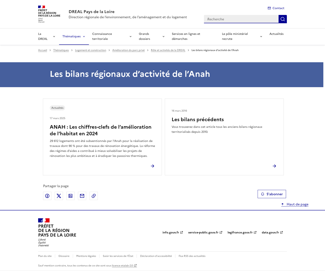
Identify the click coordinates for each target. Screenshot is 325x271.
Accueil (42, 50)
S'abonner (272, 194)
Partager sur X (59, 196)
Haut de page (297, 204)
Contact (278, 8)
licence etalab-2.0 (122, 265)
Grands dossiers (144, 36)
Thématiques (71, 36)
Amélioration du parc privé (128, 50)
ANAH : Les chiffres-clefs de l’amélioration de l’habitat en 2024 (101, 130)
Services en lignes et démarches (186, 36)
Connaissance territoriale (102, 36)
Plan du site (45, 256)
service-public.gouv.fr (203, 232)
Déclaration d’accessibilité (156, 256)
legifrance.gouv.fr (240, 232)
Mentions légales (86, 256)
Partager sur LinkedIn (70, 196)
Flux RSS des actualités (192, 256)
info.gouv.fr (170, 232)
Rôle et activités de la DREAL (168, 50)
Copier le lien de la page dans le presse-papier (94, 196)
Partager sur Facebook (47, 196)
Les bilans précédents (198, 119)
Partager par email (82, 196)
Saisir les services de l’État (118, 256)
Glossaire (63, 256)
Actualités (276, 34)
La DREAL (42, 36)
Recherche (283, 19)
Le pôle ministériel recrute (235, 36)
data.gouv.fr (270, 232)
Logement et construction (90, 50)
